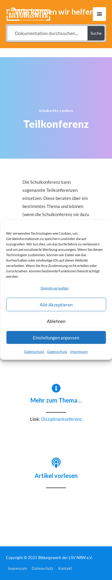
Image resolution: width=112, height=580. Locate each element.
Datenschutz (34, 351)
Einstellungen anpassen (56, 337)
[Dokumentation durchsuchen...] (47, 33)
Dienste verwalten (55, 288)
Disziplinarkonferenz (61, 419)
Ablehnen (56, 321)
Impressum (79, 351)
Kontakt (65, 568)
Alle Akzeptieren (56, 304)
